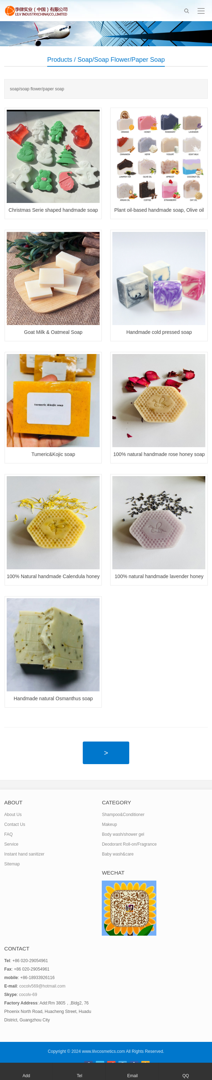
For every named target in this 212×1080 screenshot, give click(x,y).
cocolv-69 (28, 994)
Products (59, 59)
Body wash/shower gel (123, 834)
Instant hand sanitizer (24, 854)
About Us (12, 814)
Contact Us (14, 824)
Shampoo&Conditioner (123, 814)
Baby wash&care (117, 854)
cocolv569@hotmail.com (42, 986)
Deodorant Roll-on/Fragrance (129, 844)
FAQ (8, 834)
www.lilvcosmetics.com (103, 1051)
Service (11, 844)
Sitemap (12, 864)
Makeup (109, 824)
